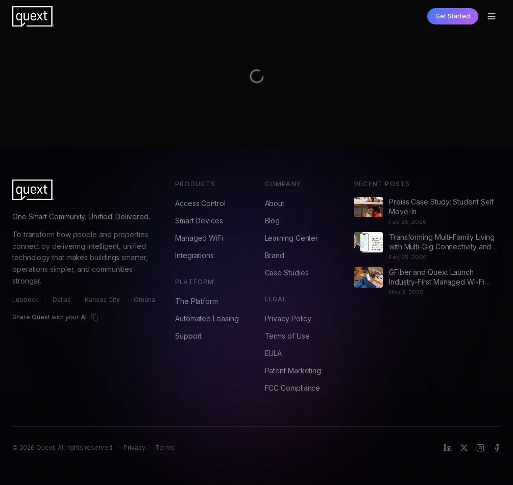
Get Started (452, 16)
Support (188, 335)
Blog (272, 220)
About (275, 203)
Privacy (134, 447)
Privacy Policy (288, 318)
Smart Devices (199, 220)
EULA (273, 353)
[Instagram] (480, 448)
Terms (165, 447)
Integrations (194, 255)
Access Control (200, 203)
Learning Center (292, 238)
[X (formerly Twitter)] (464, 448)
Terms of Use (287, 335)
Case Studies (287, 272)
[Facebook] (497, 448)
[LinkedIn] (448, 448)
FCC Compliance (293, 388)
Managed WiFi (199, 238)
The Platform (196, 301)
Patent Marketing (293, 370)
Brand (275, 255)
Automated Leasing (207, 318)
